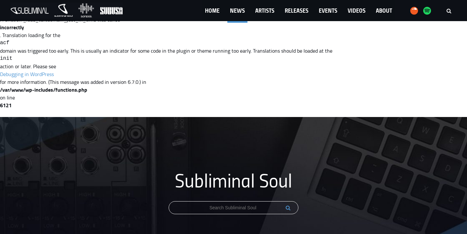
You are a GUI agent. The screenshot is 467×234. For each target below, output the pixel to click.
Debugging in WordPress (27, 74)
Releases (296, 10)
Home (212, 10)
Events (328, 10)
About (384, 10)
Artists (264, 10)
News (237, 10)
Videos (356, 10)
